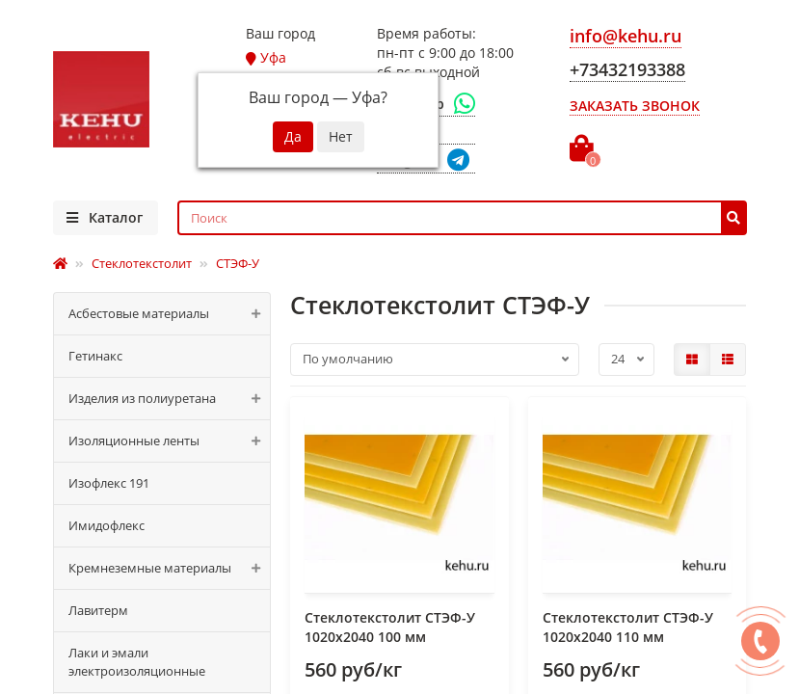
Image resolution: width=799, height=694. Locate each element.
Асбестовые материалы (169, 313)
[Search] (462, 217)
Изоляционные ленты (169, 441)
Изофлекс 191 (108, 483)
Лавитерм (98, 610)
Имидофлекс (106, 525)
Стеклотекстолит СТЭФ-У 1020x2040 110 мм (628, 627)
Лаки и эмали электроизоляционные (136, 662)
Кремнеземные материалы (169, 568)
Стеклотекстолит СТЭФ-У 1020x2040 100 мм (390, 627)
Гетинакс (95, 355)
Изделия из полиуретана (169, 398)
